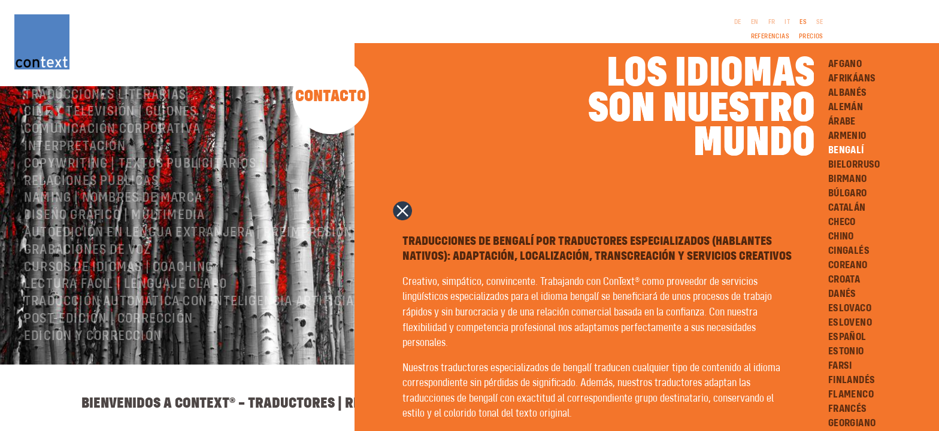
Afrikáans (852, 78)
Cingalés (849, 250)
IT (787, 22)
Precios (811, 36)
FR (772, 22)
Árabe (842, 121)
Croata (844, 279)
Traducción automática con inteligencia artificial (192, 349)
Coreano (848, 265)
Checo (842, 222)
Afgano (845, 64)
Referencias (770, 36)
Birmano (847, 179)
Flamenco (851, 394)
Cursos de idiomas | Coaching (119, 315)
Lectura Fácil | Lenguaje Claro (125, 332)
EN (755, 22)
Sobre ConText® (75, 108)
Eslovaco (849, 308)
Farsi (840, 365)
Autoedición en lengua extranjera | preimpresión (188, 281)
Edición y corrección (93, 384)
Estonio (846, 351)
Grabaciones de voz (88, 298)
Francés (847, 408)
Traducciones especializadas (120, 126)
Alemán (845, 107)
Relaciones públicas (91, 229)
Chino (841, 236)
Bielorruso (854, 164)
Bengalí (846, 150)
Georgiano (852, 423)
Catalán (847, 207)
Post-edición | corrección (108, 367)
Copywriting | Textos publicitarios (140, 212)
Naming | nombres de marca (113, 246)
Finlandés (852, 380)
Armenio (847, 135)
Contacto (330, 96)
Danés (842, 294)
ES (803, 22)
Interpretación (75, 194)
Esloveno (850, 322)
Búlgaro (847, 193)
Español (847, 337)
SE (819, 22)
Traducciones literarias (105, 143)
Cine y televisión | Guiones (110, 160)
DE (737, 22)
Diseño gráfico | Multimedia (114, 263)
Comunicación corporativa (112, 177)
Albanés (847, 92)
